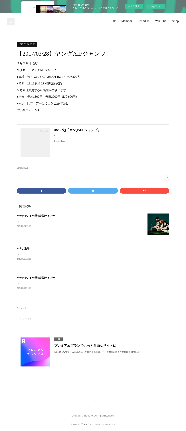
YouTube (161, 21)
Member (126, 21)
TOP (113, 21)
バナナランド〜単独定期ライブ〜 (36, 215)
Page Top (93, 402)
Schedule (144, 21)
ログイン (155, 6)
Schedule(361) (23, 168)
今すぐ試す (134, 6)
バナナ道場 (23, 248)
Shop (175, 21)
